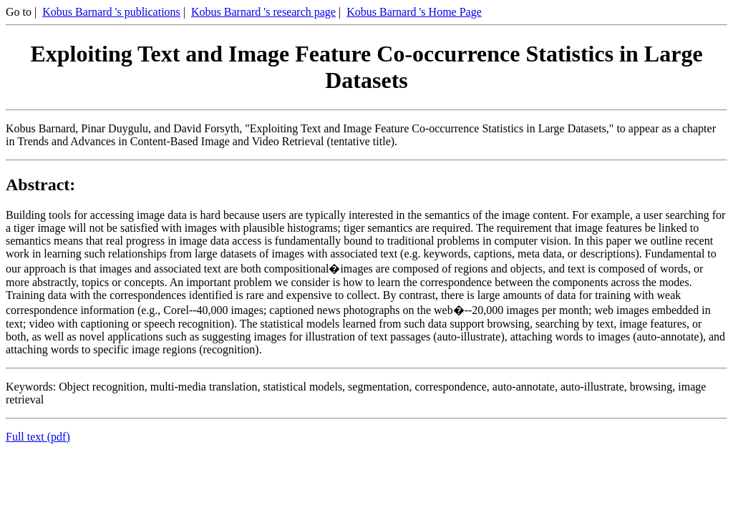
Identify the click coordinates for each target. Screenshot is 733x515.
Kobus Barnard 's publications (111, 12)
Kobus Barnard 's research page (263, 12)
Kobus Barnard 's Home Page (414, 12)
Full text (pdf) (38, 437)
